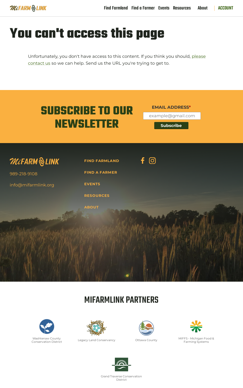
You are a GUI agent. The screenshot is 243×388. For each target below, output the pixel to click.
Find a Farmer (143, 8)
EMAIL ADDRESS (171, 107)
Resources (182, 8)
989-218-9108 (23, 173)
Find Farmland (116, 8)
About (202, 8)
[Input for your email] (172, 116)
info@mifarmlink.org (32, 185)
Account (225, 8)
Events (163, 8)
